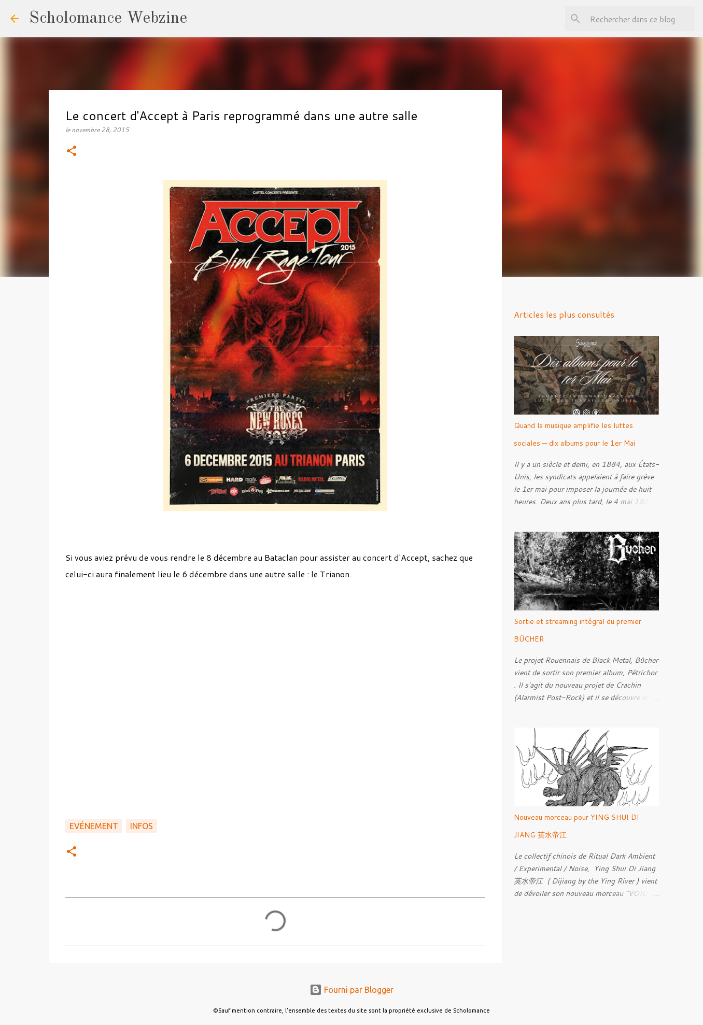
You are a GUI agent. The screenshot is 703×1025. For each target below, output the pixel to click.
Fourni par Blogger (351, 989)
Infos (141, 826)
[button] (71, 152)
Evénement (93, 826)
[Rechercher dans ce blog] (640, 18)
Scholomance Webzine (108, 18)
